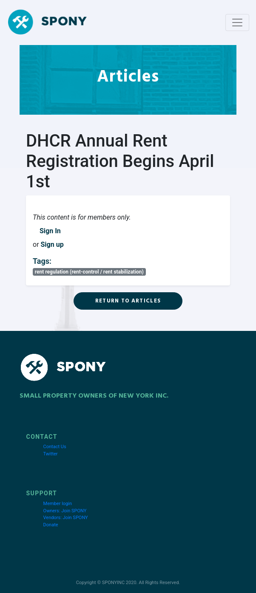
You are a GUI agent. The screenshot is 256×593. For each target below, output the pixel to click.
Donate (50, 525)
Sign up (52, 244)
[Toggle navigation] (237, 22)
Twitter (50, 454)
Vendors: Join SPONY (65, 517)
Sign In (50, 231)
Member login (57, 503)
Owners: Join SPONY (65, 511)
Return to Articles (128, 300)
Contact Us (54, 446)
